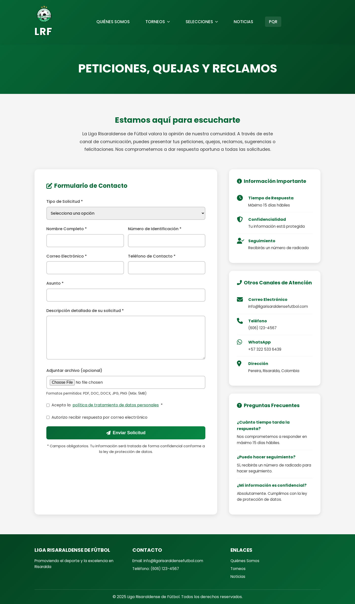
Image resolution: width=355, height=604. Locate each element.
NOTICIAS (243, 22)
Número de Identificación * (154, 229)
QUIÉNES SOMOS (113, 22)
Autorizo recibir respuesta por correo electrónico (96, 417)
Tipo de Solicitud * (64, 201)
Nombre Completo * (66, 229)
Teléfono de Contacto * (152, 256)
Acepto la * (104, 405)
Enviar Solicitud (125, 432)
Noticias (238, 576)
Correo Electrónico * (66, 256)
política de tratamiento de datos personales (115, 405)
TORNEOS (157, 22)
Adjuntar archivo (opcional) (74, 370)
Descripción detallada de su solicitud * (85, 310)
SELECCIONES (202, 22)
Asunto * (55, 283)
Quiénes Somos (245, 560)
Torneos (238, 568)
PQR (273, 22)
